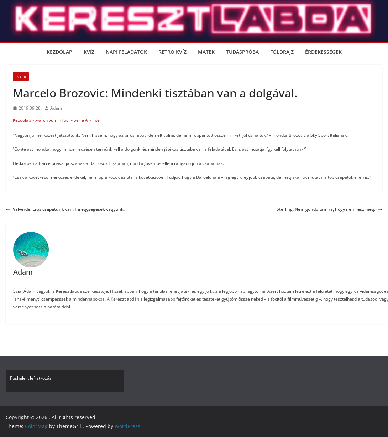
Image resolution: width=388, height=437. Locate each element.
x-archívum (46, 120)
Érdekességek (323, 51)
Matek (206, 51)
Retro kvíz (172, 51)
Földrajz (282, 51)
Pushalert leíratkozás (31, 378)
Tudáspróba (242, 51)
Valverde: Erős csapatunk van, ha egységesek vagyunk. (65, 209)
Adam (56, 108)
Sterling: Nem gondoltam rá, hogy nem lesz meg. (329, 209)
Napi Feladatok (126, 51)
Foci (65, 120)
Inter (21, 76)
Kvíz (89, 51)
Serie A (81, 120)
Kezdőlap (59, 51)
